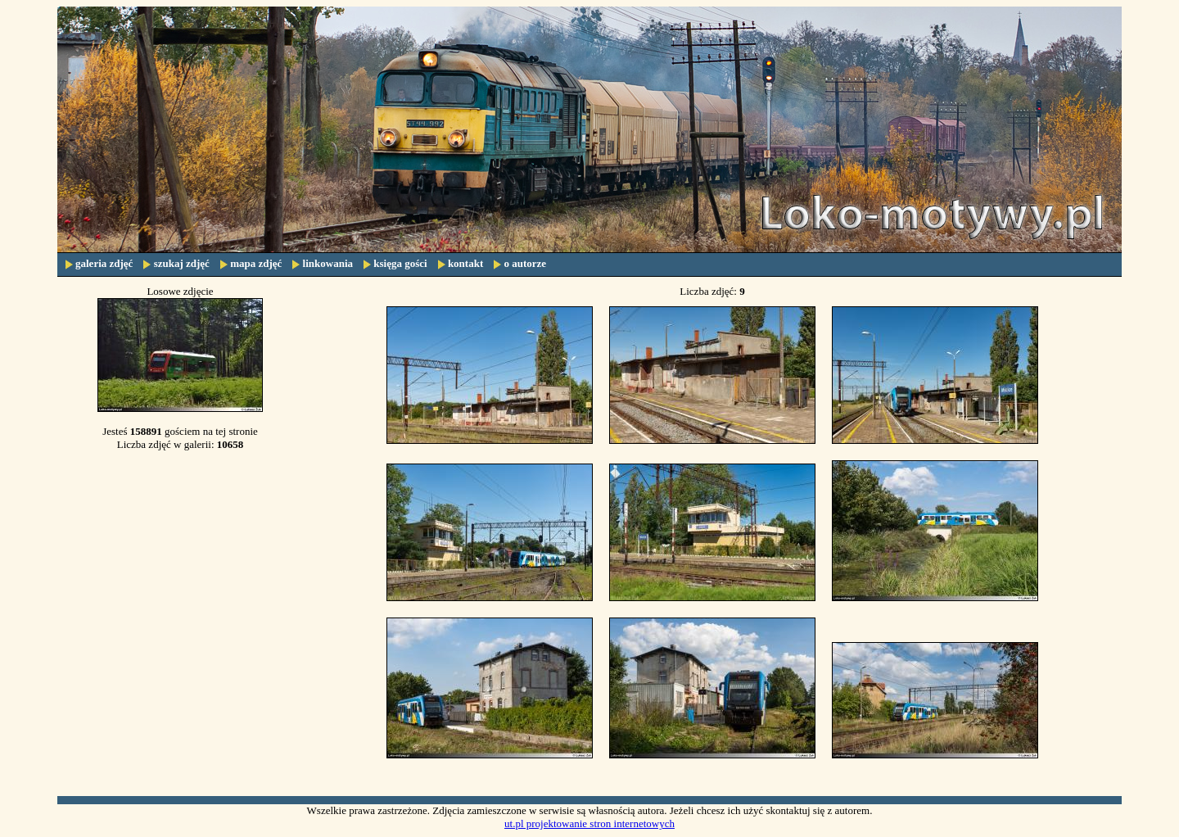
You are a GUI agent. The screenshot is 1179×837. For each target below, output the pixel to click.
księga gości (400, 263)
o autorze (525, 263)
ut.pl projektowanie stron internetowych (589, 823)
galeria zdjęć (104, 263)
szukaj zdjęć (182, 263)
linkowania (328, 263)
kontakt (465, 263)
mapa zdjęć (256, 263)
